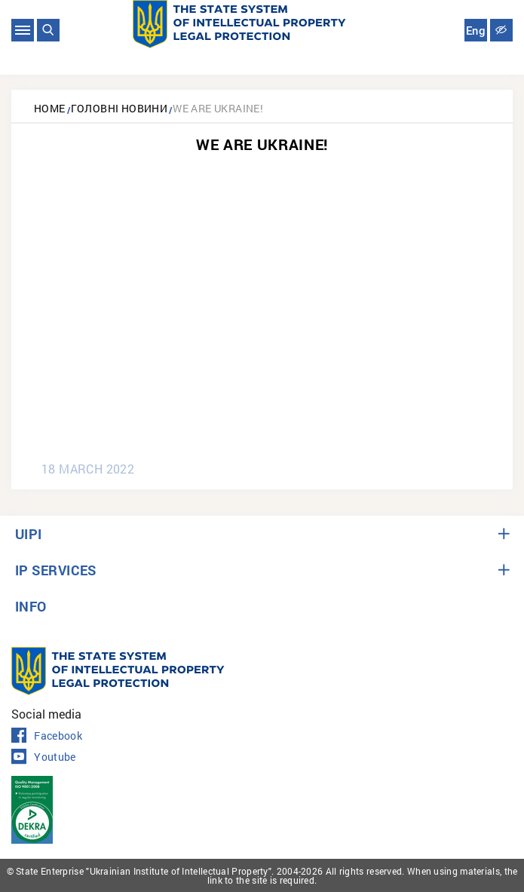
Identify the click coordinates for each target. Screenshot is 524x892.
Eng (476, 31)
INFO (31, 606)
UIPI (28, 534)
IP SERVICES (56, 570)
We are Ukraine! (218, 108)
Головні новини (119, 108)
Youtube (43, 757)
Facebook (46, 736)
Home (50, 108)
